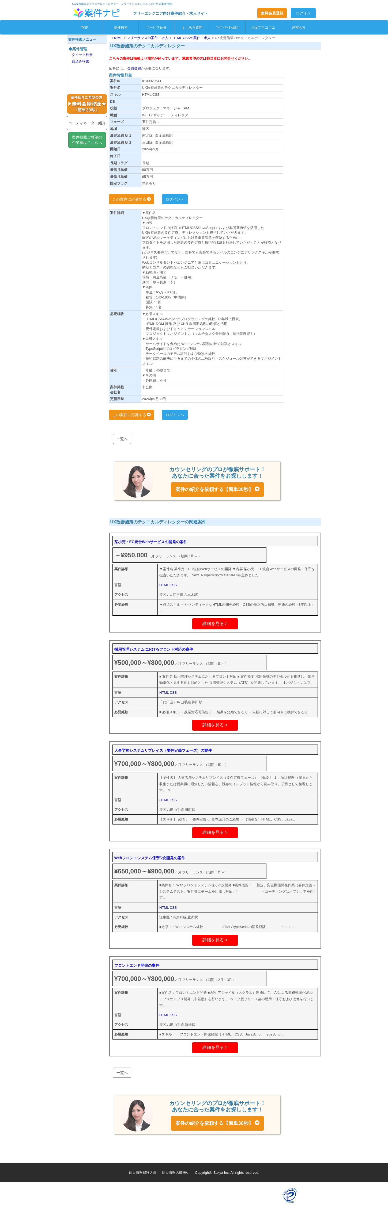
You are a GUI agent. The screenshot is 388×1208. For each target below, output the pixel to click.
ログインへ (174, 199)
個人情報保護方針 (143, 1173)
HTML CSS (168, 585)
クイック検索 (82, 55)
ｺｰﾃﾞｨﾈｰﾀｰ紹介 (227, 27)
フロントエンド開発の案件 (136, 965)
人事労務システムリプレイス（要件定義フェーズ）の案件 (163, 750)
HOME (118, 38)
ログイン (303, 13)
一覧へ (122, 439)
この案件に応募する (131, 199)
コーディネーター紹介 (87, 123)
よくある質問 (192, 27)
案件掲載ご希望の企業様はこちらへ (87, 140)
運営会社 (299, 27)
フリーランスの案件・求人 (148, 38)
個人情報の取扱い (176, 1173)
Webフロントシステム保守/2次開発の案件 (149, 858)
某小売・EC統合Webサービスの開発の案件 (150, 542)
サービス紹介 (156, 27)
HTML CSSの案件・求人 (192, 38)
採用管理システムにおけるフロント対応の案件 (153, 649)
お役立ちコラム (263, 27)
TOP (85, 27)
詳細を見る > (215, 623)
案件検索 (121, 27)
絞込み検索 (80, 61)
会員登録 (133, 68)
